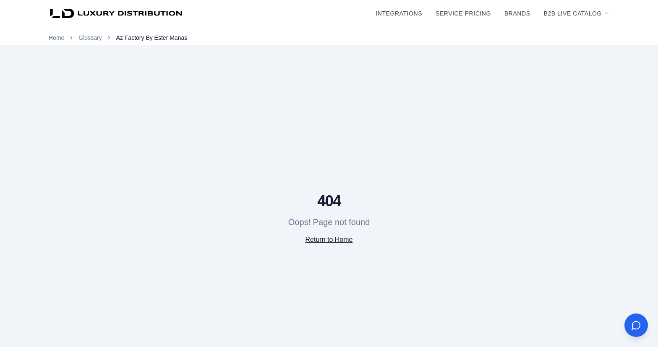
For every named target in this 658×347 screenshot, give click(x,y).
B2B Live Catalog (576, 13)
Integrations (399, 13)
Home (56, 37)
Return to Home (329, 239)
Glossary (90, 37)
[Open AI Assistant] (636, 325)
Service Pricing (463, 13)
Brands (517, 13)
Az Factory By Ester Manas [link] (152, 37)
